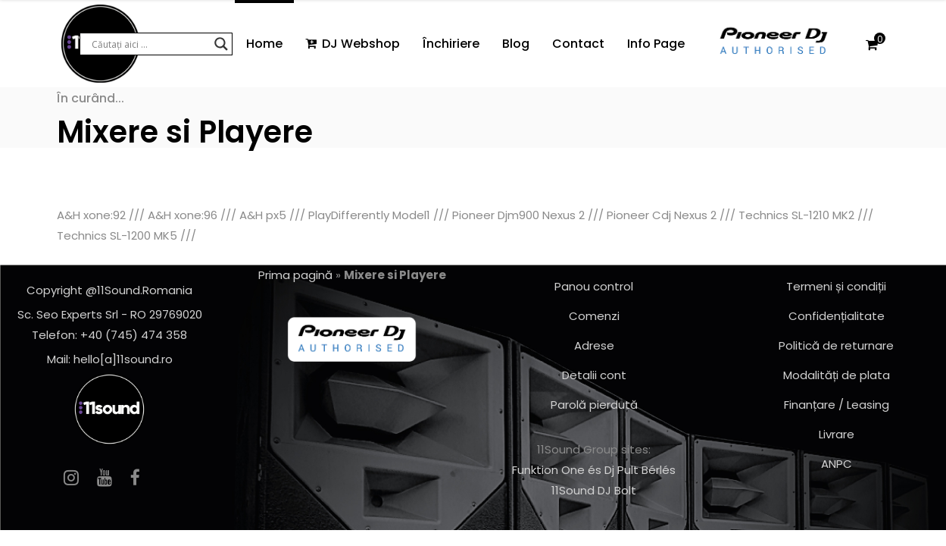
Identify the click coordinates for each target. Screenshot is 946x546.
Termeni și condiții (836, 286)
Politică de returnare (836, 345)
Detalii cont (594, 375)
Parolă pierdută (594, 405)
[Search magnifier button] (221, 44)
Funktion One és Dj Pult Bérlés (594, 470)
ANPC (836, 464)
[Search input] (149, 44)
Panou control (593, 286)
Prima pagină (295, 275)
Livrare (836, 434)
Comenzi (594, 316)
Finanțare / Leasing (836, 405)
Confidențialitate (836, 316)
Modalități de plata (836, 375)
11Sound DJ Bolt (593, 490)
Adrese (594, 345)
